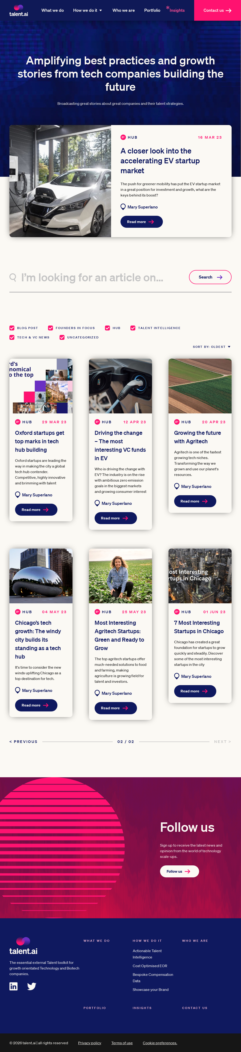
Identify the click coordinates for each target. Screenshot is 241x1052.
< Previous (23, 741)
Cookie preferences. (160, 1042)
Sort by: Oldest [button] (205, 342)
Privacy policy (89, 1042)
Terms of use (122, 1042)
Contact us (220, 10)
